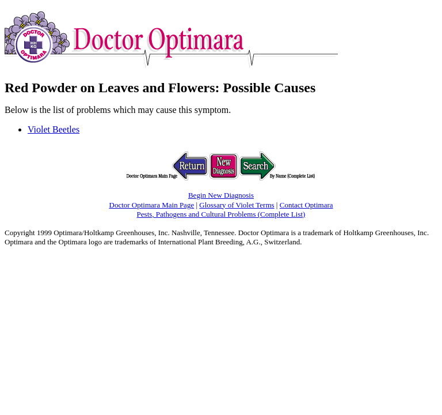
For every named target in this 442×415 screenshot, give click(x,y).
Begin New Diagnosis (221, 195)
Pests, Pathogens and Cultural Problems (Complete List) (221, 214)
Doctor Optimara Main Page (152, 205)
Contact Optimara (306, 205)
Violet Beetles (53, 129)
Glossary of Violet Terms (236, 205)
